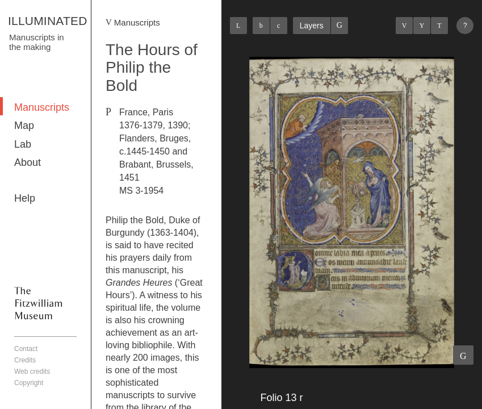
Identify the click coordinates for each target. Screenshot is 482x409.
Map (24, 125)
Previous (404, 25)
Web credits (32, 371)
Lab (22, 144)
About (27, 162)
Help (24, 198)
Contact (25, 349)
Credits (25, 360)
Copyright (28, 383)
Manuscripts (41, 107)
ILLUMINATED (47, 20)
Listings (421, 25)
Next (439, 25)
